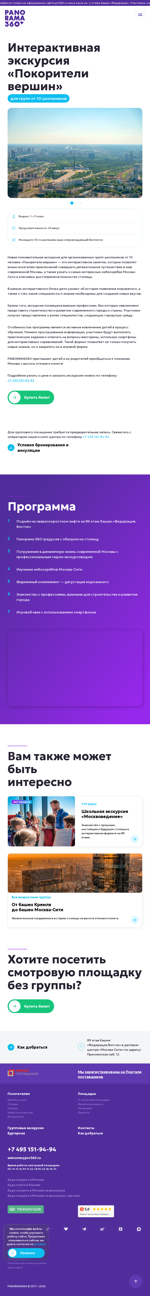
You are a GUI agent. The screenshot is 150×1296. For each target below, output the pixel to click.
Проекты (84, 1112)
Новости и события (20, 1112)
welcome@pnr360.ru (24, 1158)
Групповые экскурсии (26, 1128)
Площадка (87, 1094)
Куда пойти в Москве (24, 1185)
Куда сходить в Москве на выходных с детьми (44, 1196)
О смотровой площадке (94, 1100)
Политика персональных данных (27, 1263)
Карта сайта (15, 1267)
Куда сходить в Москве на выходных (36, 1190)
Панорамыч (85, 1108)
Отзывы (13, 1104)
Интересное (16, 1116)
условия (40, 1244)
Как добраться (90, 1133)
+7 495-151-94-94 (21, 380)
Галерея (13, 1108)
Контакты (86, 1128)
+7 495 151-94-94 (96, 437)
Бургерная (16, 1133)
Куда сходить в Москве (26, 1179)
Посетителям (19, 1094)
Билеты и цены (17, 1100)
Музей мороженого (90, 1104)
